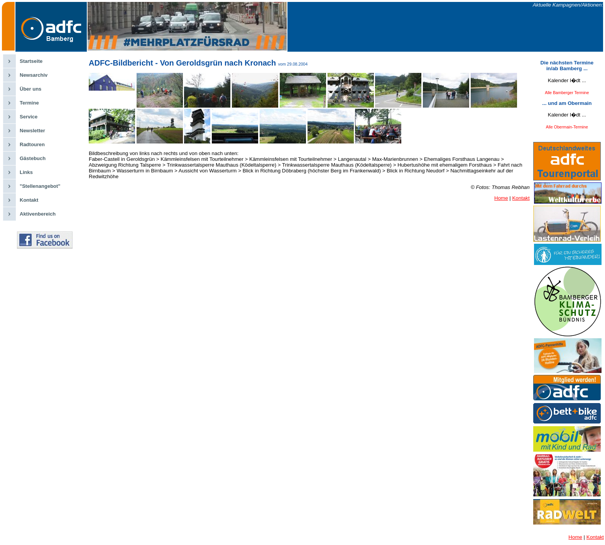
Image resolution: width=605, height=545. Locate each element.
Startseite (31, 61)
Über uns (30, 89)
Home (501, 198)
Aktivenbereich (38, 214)
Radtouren (32, 144)
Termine (29, 103)
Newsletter (32, 130)
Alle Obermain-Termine (567, 127)
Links (26, 172)
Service (28, 117)
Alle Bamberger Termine (567, 92)
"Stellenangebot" (40, 186)
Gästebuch (33, 158)
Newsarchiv (33, 75)
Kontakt (29, 200)
